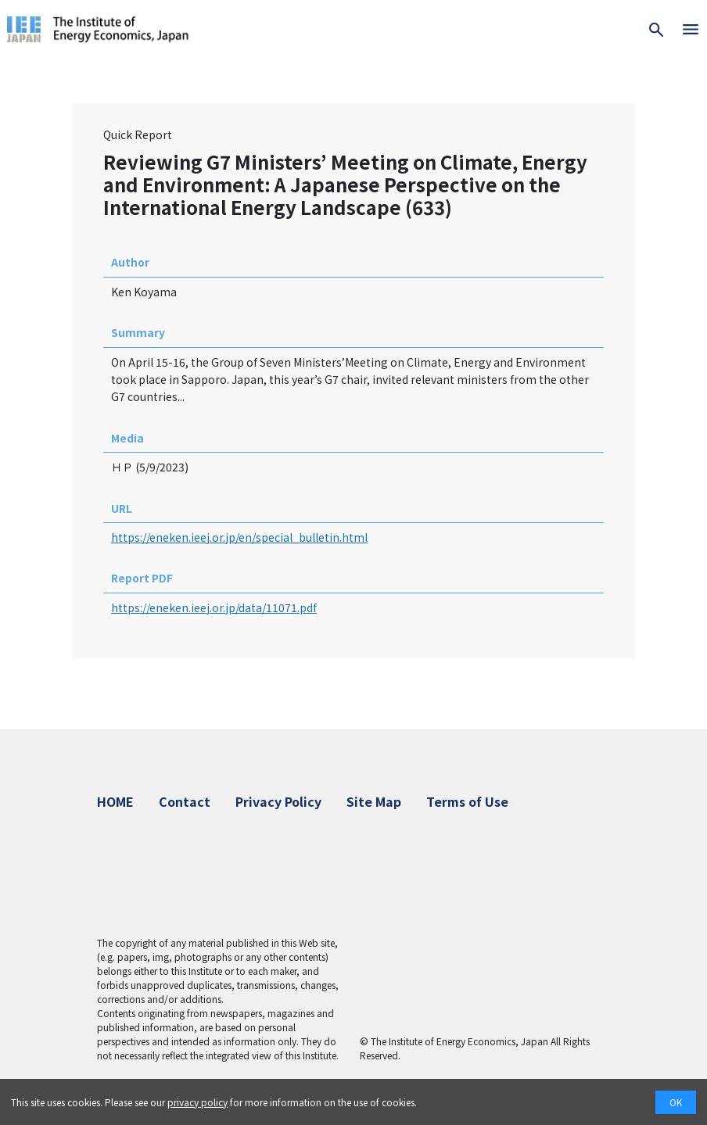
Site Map (373, 801)
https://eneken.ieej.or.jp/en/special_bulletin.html (239, 537)
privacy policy (197, 1102)
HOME (115, 801)
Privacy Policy (278, 801)
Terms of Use (467, 801)
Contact (184, 801)
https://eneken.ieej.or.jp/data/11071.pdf (214, 607)
